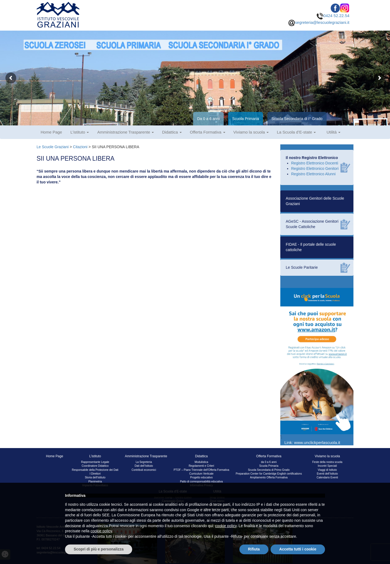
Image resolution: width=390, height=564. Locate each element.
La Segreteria (144, 462)
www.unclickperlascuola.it (317, 442)
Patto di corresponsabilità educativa (201, 481)
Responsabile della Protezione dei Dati (95, 469)
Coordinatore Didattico (95, 465)
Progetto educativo (201, 477)
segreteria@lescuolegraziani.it (318, 22)
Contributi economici (144, 469)
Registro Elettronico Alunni (313, 174)
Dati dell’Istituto (144, 465)
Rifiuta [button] (254, 549)
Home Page (51, 132)
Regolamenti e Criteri (201, 465)
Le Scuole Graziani (53, 147)
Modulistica (201, 462)
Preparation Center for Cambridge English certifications (269, 473)
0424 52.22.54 (333, 15)
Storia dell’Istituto (95, 477)
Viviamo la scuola (251, 132)
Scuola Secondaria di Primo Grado (269, 469)
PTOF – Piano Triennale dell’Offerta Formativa (201, 469)
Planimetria (95, 481)
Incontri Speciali (327, 465)
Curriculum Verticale (201, 473)
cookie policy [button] (225, 526)
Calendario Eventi (327, 477)
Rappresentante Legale (95, 462)
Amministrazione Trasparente (125, 132)
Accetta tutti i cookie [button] (297, 549)
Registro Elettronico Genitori (315, 168)
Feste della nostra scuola (327, 462)
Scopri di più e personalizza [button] (98, 549)
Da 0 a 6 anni (208, 118)
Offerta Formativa (207, 132)
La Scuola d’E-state (296, 132)
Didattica (172, 132)
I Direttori (95, 473)
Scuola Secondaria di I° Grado (297, 118)
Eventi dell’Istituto (327, 473)
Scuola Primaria (245, 118)
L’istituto (79, 132)
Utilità (334, 132)
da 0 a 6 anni (269, 462)
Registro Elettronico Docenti (314, 163)
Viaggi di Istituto (327, 469)
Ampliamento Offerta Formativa (269, 477)
